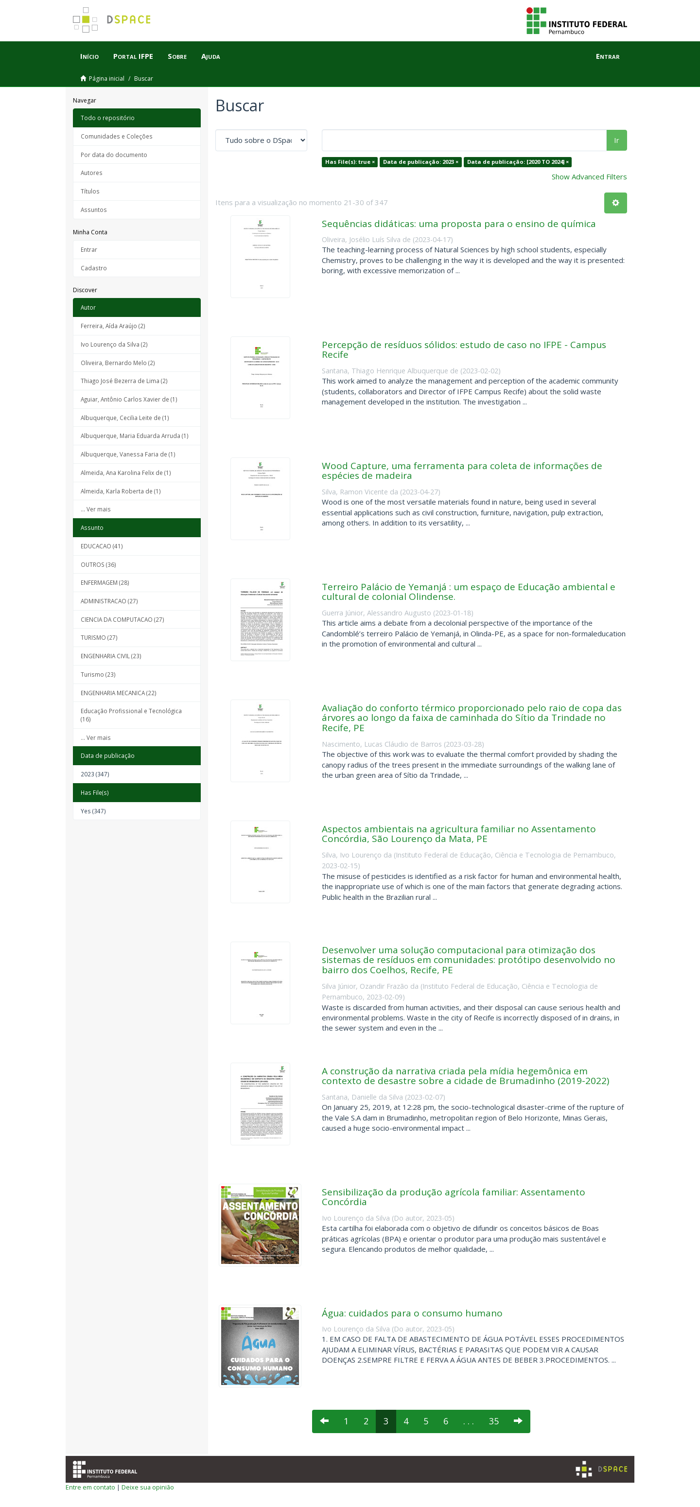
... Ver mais (96, 509)
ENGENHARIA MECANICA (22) (119, 693)
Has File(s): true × (350, 161)
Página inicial (106, 78)
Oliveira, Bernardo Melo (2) (118, 363)
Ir (616, 140)
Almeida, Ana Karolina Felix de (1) (126, 472)
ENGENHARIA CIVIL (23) (111, 656)
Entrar (89, 249)
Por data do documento (114, 154)
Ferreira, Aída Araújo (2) (113, 326)
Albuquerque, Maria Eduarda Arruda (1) (135, 435)
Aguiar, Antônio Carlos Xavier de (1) (129, 399)
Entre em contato (90, 1487)
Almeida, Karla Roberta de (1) (121, 491)
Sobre (177, 56)
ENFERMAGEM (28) (105, 582)
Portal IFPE (133, 56)
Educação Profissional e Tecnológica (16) (131, 715)
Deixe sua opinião (148, 1487)
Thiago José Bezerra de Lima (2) (124, 381)
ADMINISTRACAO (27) (109, 601)
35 (494, 1421)
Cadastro (94, 268)
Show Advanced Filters (589, 176)
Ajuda (210, 56)
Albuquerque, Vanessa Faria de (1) (128, 454)
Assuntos (94, 209)
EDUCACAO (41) (102, 546)
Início (89, 56)
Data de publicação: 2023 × (420, 161)
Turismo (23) (98, 674)
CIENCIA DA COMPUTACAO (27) (122, 619)
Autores (92, 172)
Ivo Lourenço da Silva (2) (114, 344)
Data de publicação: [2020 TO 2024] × (518, 161)
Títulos (90, 191)
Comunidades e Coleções (117, 136)
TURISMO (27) (99, 637)
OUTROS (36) (98, 564)
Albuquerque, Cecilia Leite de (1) (125, 417)
